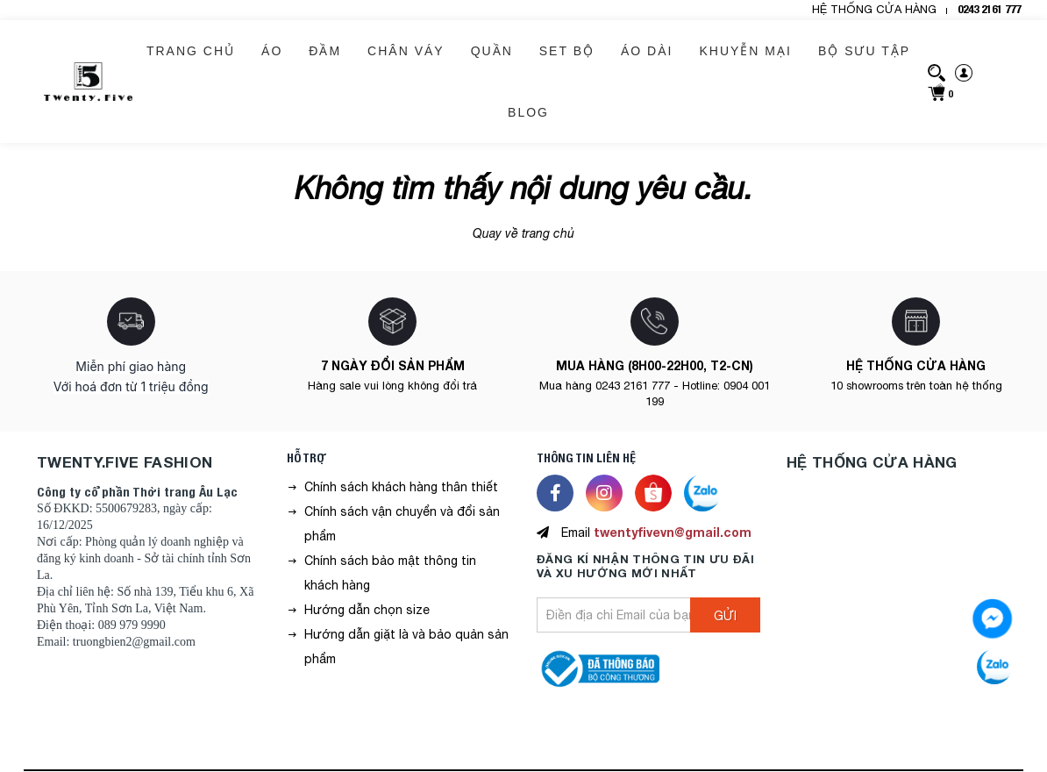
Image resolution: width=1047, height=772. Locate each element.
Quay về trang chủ (523, 233)
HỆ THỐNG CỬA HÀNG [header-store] (874, 9)
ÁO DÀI (647, 51)
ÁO (271, 51)
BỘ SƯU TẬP (864, 51)
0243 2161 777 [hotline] (989, 9)
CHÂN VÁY (406, 51)
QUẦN (492, 51)
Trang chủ (190, 51)
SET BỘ (567, 51)
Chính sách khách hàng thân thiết (401, 487)
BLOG (528, 112)
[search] (936, 72)
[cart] (940, 91)
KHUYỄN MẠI (745, 51)
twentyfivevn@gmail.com (672, 532)
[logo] (88, 81)
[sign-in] (963, 72)
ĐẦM (325, 51)
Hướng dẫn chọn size (367, 610)
